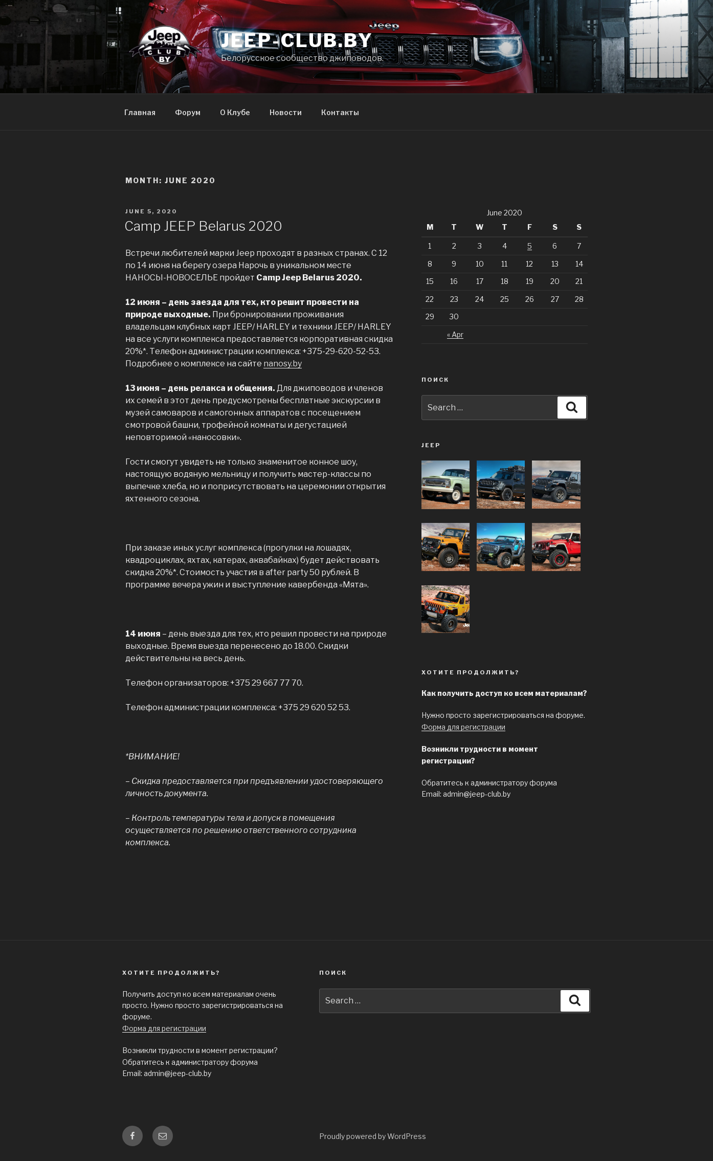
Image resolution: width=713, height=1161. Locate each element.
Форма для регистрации (463, 726)
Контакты (340, 112)
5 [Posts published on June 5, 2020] (529, 246)
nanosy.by (282, 363)
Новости (286, 112)
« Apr (455, 334)
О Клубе (235, 112)
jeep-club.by (297, 40)
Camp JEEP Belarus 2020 (203, 226)
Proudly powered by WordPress (372, 1136)
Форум (187, 112)
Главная (139, 112)
